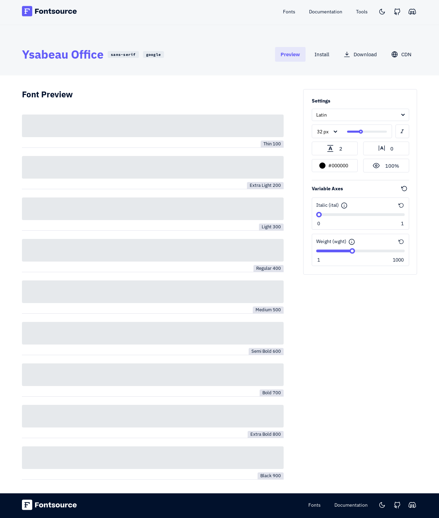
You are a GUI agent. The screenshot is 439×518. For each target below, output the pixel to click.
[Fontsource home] (49, 12)
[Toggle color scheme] (382, 11)
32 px (323, 132)
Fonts (314, 505)
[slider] (361, 132)
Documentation (351, 505)
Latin (321, 115)
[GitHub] (397, 11)
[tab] (290, 54)
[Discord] (412, 11)
